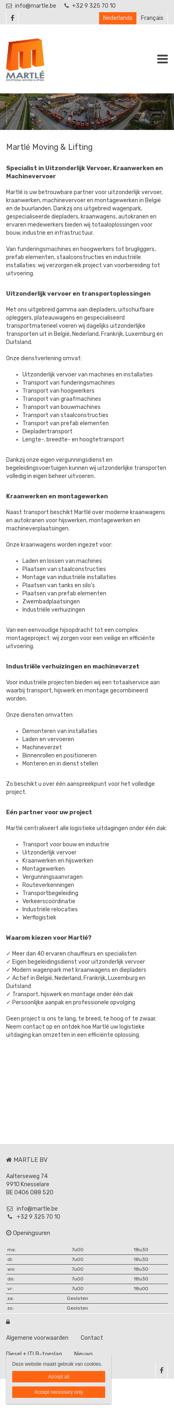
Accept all (58, 1377)
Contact (92, 1337)
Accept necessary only (58, 1392)
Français (152, 18)
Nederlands (117, 18)
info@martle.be (31, 5)
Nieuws (83, 1354)
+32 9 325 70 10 (90, 5)
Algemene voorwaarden (37, 1337)
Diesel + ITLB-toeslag (34, 1354)
